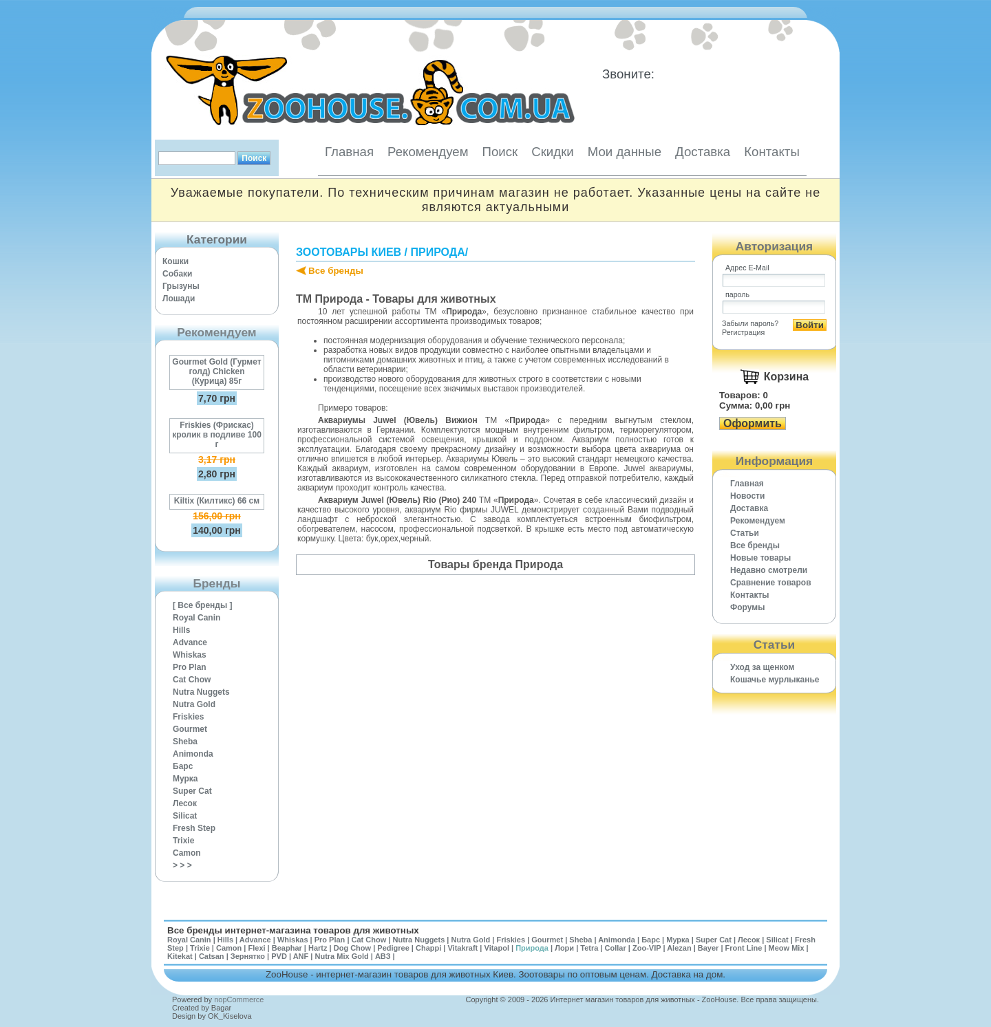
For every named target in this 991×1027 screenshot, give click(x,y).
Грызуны (181, 286)
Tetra (589, 948)
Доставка (702, 151)
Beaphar (287, 948)
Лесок (185, 803)
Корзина (786, 376)
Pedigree (393, 948)
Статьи (744, 533)
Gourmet (190, 729)
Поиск (500, 151)
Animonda (193, 754)
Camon (187, 853)
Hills (181, 630)
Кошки (175, 261)
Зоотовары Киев (348, 252)
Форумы (747, 607)
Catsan (211, 956)
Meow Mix (786, 948)
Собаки (177, 274)
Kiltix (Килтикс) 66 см (216, 501)
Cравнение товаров (770, 582)
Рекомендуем (427, 151)
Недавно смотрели (768, 570)
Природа (437, 252)
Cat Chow (192, 679)
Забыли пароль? (750, 323)
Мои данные (624, 151)
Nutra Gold (194, 704)
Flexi (256, 948)
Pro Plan (189, 667)
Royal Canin (196, 618)
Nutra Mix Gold (341, 956)
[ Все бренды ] (203, 605)
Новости (747, 496)
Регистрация (743, 332)
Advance (190, 642)
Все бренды (335, 271)
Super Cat (192, 791)
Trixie (183, 840)
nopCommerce (239, 999)
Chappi (428, 948)
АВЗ (383, 956)
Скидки (552, 151)
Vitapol (496, 948)
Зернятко (248, 956)
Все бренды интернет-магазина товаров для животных (293, 930)
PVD (279, 956)
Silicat (185, 816)
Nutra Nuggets (201, 692)
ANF (301, 956)
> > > (182, 865)
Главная (349, 151)
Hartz (318, 948)
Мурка (185, 778)
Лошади (178, 298)
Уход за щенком (762, 667)
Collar (615, 948)
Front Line (744, 948)
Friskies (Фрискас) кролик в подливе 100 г (217, 434)
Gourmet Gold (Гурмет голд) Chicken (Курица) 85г (216, 371)
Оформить (752, 423)
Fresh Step (194, 828)
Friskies (188, 717)
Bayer (708, 948)
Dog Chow (352, 948)
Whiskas (189, 655)
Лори (564, 948)
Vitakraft (462, 948)
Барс (183, 766)
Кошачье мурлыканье (775, 679)
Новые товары (760, 558)
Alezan (679, 948)
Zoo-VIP (646, 948)
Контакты (772, 151)
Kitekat (180, 956)
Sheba (185, 741)
